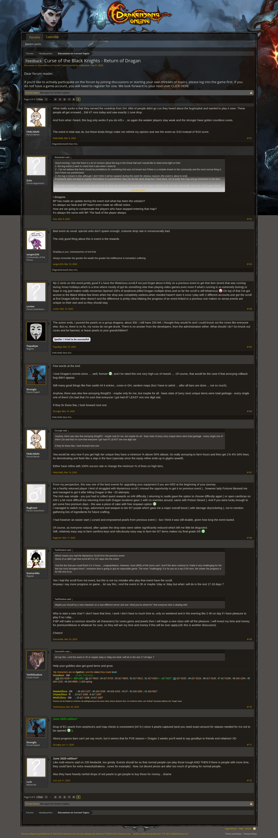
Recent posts (33, 44)
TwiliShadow (34, 674)
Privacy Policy (250, 833)
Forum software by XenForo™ (104, 833)
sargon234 (33, 254)
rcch (29, 781)
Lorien (31, 306)
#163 (249, 264)
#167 (249, 472)
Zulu (29, 180)
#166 (249, 411)
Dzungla (32, 389)
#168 (249, 537)
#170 (249, 707)
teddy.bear (84, 65)
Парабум (32, 345)
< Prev (40, 99)
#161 (249, 138)
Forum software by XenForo (48, 833)
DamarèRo (33, 573)
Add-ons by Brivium (161, 833)
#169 (249, 639)
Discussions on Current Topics (53, 65)
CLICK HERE (180, 86)
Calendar (52, 37)
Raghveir (32, 507)
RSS (254, 828)
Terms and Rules (233, 833)
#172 (249, 780)
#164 (249, 308)
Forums (34, 37)
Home (248, 828)
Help (241, 828)
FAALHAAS (33, 131)
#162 (249, 219)
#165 (249, 347)
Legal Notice (231, 828)
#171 (249, 744)
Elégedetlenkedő (60, 143)
